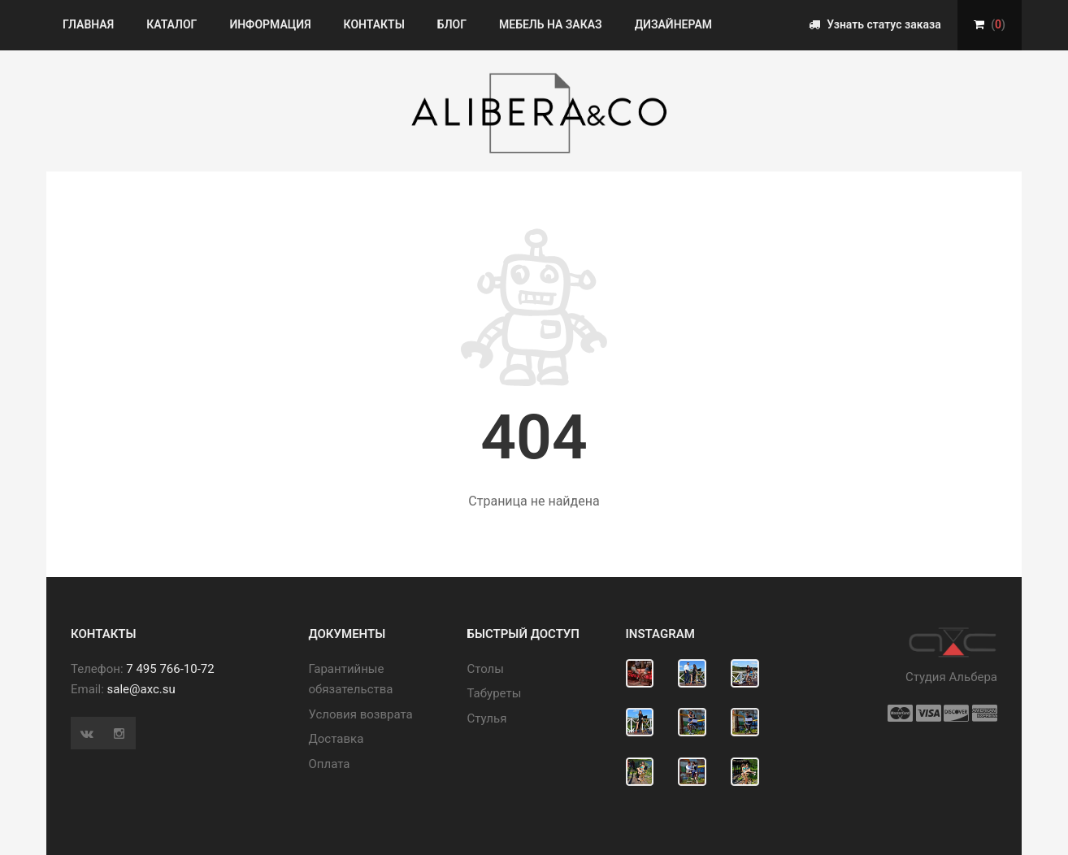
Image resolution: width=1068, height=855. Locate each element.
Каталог (171, 24)
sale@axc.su (141, 689)
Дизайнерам (673, 24)
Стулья (487, 718)
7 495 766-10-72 (170, 669)
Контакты (374, 24)
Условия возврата (361, 714)
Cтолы (485, 669)
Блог (452, 24)
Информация (269, 24)
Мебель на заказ (550, 24)
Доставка (336, 738)
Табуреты (494, 693)
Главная (88, 24)
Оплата (329, 764)
